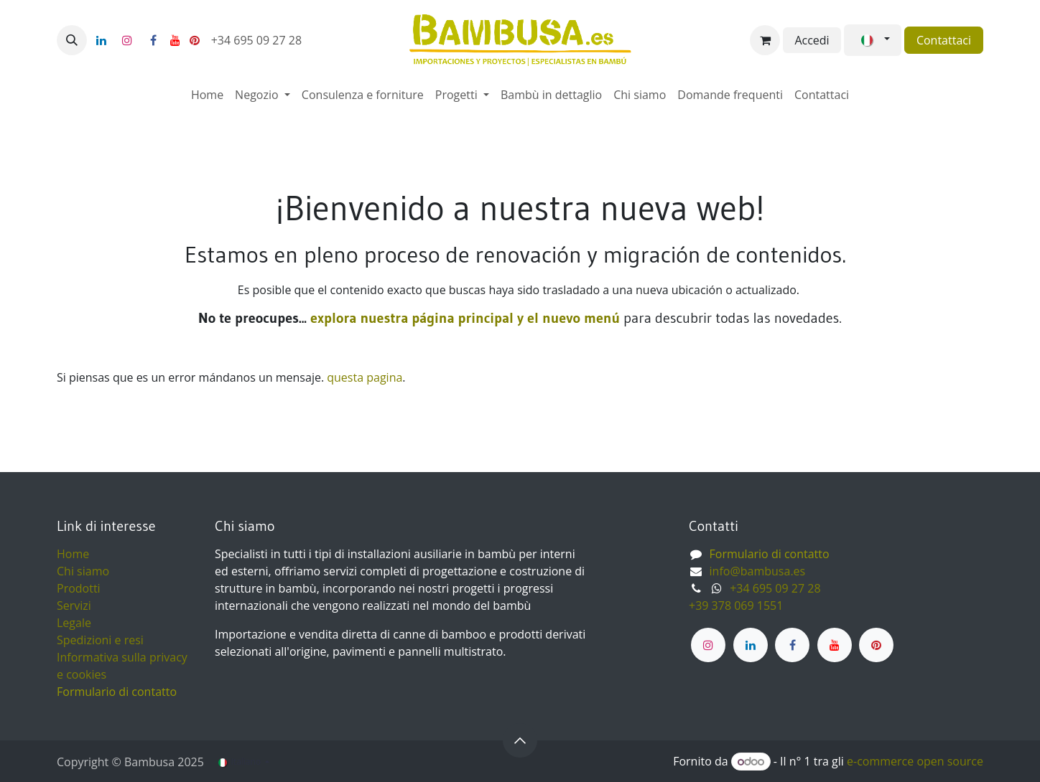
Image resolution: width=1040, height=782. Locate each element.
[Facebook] (152, 40)
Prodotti (79, 588)
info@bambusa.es (758, 571)
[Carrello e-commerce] (765, 40)
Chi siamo (83, 571)
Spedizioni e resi (100, 640)
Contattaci (943, 40)
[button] (72, 40)
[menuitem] (207, 94)
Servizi (74, 605)
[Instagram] (127, 40)
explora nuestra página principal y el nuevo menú (463, 317)
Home (73, 554)
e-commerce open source (915, 761)
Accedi (811, 40)
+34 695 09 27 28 (258, 40)
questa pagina (364, 377)
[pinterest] (195, 40)
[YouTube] (175, 40)
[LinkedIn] (101, 40)
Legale (74, 623)
